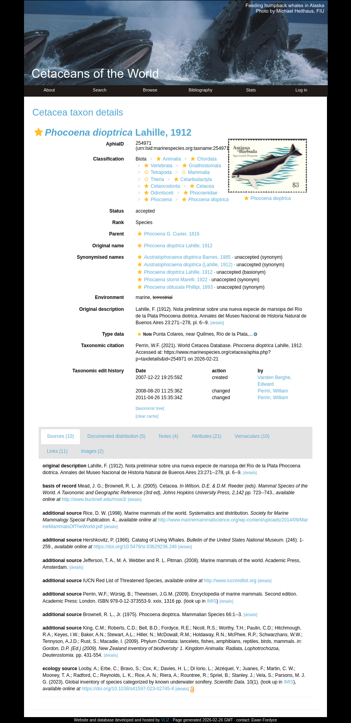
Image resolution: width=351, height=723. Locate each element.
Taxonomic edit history (98, 371)
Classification (108, 159)
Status (117, 211)
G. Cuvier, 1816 (167, 234)
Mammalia (195, 172)
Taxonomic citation (102, 345)
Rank (118, 222)
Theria (153, 179)
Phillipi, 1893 (174, 287)
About (49, 90)
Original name (108, 245)
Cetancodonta (161, 186)
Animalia (167, 159)
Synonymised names (100, 257)
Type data (113, 334)
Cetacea (201, 186)
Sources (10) (60, 436)
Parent (116, 234)
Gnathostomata (200, 165)
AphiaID (115, 144)
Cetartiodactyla (192, 179)
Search (100, 90)
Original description (101, 309)
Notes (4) (168, 436)
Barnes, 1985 (183, 257)
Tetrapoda (156, 172)
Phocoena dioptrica (271, 198)
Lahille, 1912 (174, 245)
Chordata (202, 159)
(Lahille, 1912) (184, 264)
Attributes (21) (206, 436)
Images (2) (92, 451)
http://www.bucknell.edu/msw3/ (94, 499)
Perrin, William (273, 391)
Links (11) (57, 451)
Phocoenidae (199, 193)
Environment (109, 297)
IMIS (212, 601)
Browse (150, 90)
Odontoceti (157, 193)
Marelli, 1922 (171, 279)
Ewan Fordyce (264, 720)
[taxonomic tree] (150, 408)
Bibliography (201, 90)
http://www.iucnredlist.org (230, 580)
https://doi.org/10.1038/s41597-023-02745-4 (128, 688)
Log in (301, 90)
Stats (251, 90)
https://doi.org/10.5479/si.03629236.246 (135, 546)
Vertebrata (157, 165)
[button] (38, 132)
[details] (217, 323)
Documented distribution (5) (116, 436)
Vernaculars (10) (252, 436)
